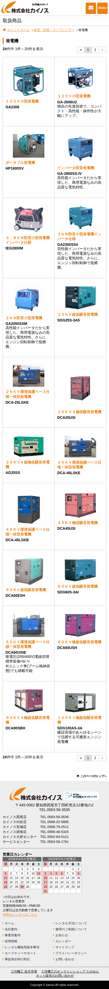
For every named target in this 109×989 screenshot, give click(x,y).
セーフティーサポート (20, 953)
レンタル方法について (71, 923)
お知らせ (61, 935)
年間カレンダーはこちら (20, 914)
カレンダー (63, 941)
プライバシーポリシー (71, 953)
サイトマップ (64, 947)
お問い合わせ (91, 8)
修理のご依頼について (71, 929)
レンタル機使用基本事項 (22, 947)
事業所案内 (12, 935)
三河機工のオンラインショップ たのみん (70, 971)
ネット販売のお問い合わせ (55, 976)
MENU (102, 7)
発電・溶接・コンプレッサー (54, 30)
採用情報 (11, 941)
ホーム (9, 923)
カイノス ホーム (18, 30)
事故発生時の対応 (17, 959)
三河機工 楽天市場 (24, 971)
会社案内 (11, 929)
